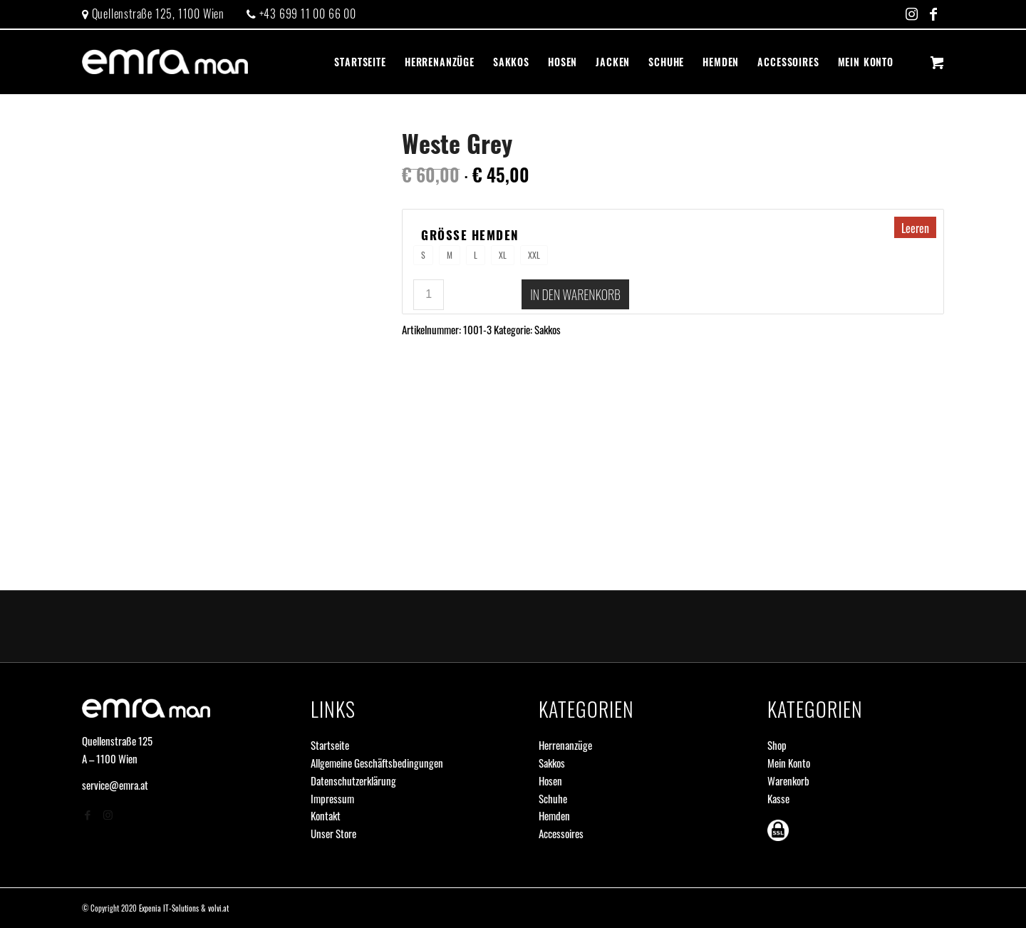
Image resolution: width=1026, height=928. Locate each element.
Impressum (332, 798)
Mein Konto (788, 762)
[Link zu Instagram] (911, 14)
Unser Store (333, 833)
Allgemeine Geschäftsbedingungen (377, 762)
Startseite (330, 745)
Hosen (550, 780)
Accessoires (561, 833)
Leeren (915, 228)
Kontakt (326, 815)
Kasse (778, 798)
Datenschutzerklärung (353, 780)
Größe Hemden (470, 236)
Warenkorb (788, 780)
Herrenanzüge (565, 745)
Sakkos (547, 329)
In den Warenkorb (575, 294)
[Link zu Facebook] (933, 14)
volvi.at (218, 908)
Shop (777, 745)
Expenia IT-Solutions (169, 908)
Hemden (554, 815)
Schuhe (553, 798)
